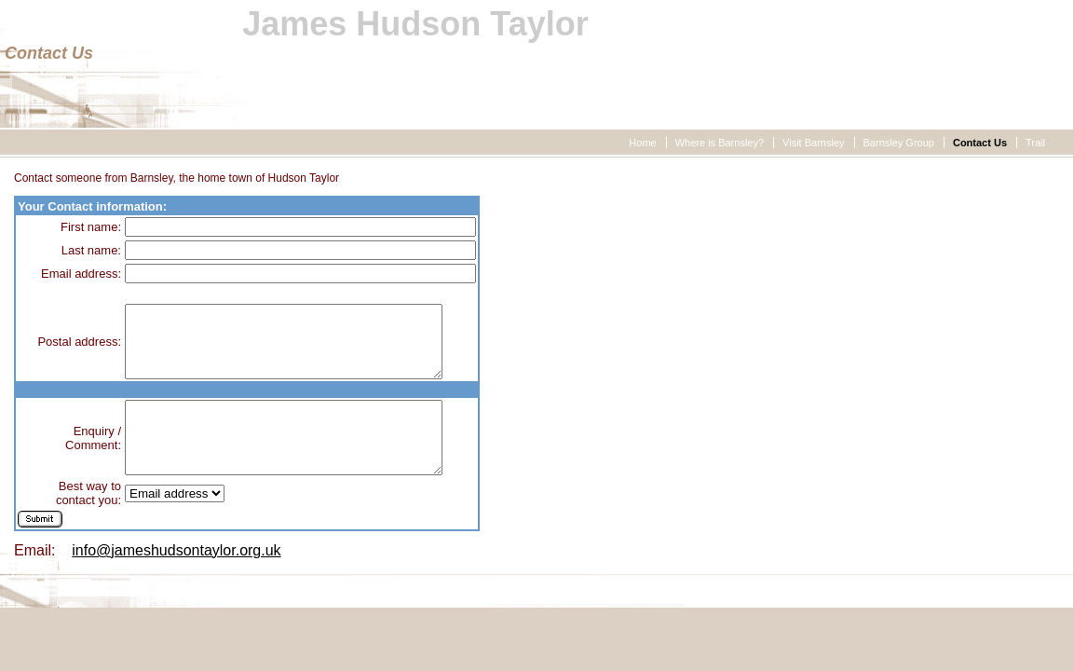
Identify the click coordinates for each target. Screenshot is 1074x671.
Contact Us (980, 142)
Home (642, 142)
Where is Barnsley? (719, 142)
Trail (1035, 142)
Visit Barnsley (813, 142)
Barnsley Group (898, 142)
